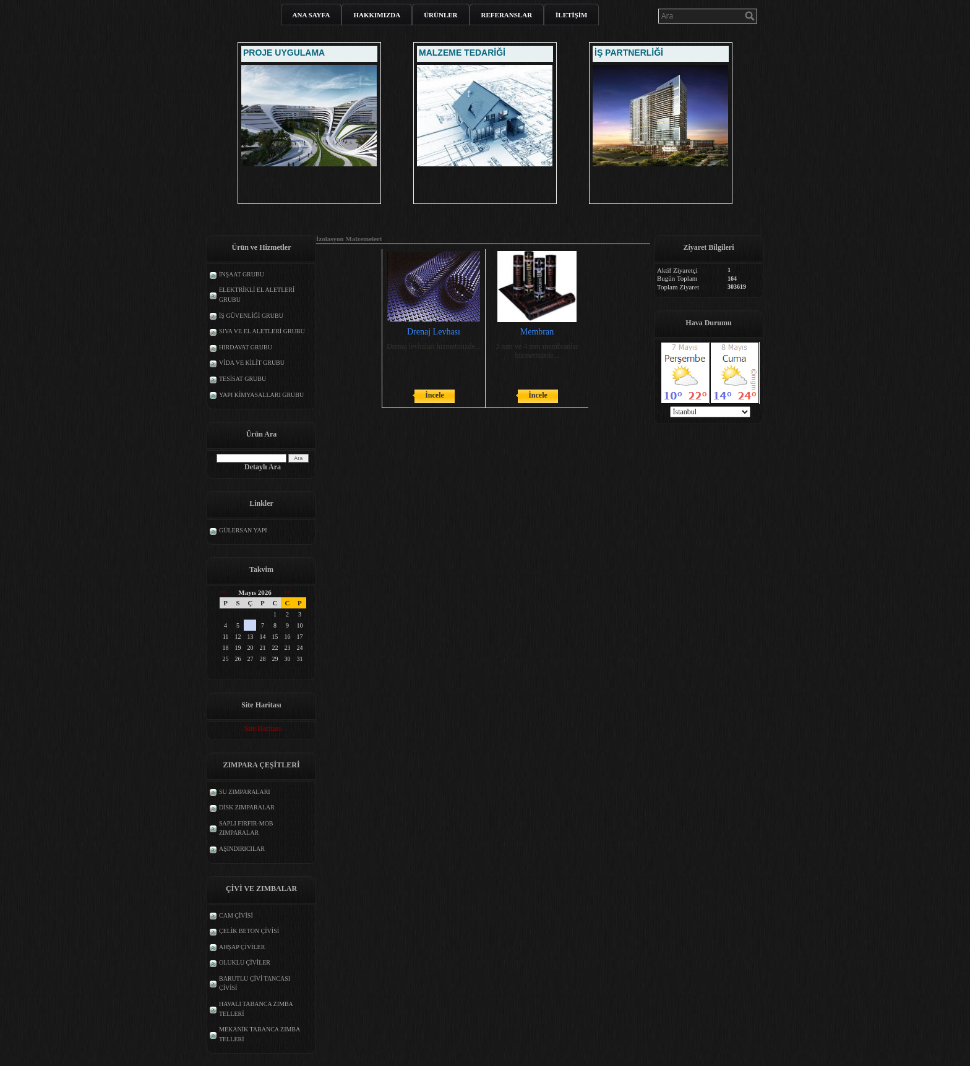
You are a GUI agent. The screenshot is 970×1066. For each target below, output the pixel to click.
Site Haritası (262, 728)
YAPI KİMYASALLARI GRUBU (261, 394)
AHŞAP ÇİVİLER (242, 947)
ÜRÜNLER (440, 15)
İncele (434, 395)
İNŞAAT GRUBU (241, 274)
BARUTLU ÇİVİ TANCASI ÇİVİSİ (254, 983)
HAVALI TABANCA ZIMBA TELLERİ (256, 1008)
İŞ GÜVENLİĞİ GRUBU (251, 315)
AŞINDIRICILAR (242, 848)
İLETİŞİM (571, 15)
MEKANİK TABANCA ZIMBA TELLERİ (259, 1034)
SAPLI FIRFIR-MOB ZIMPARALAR (246, 828)
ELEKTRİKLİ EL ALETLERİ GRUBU (256, 294)
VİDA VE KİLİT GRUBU (252, 362)
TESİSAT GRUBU (242, 378)
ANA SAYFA (311, 15)
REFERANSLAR (507, 15)
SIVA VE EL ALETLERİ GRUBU (262, 331)
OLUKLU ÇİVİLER (244, 962)
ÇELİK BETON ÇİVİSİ (249, 930)
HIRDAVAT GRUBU (245, 347)
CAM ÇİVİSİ (236, 915)
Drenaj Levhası (433, 331)
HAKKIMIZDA (376, 15)
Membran (537, 331)
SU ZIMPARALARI (244, 791)
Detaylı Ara (262, 467)
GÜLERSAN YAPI (243, 530)
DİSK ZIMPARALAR (247, 807)
